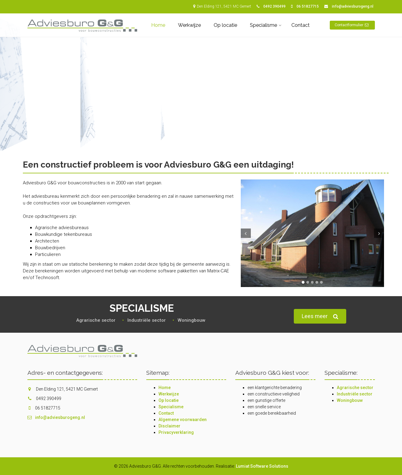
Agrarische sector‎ (96, 320)
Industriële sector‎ (146, 320)
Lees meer (320, 316)
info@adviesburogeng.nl (352, 6)
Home (158, 25)
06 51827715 (308, 6)
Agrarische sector (355, 387)
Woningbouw (350, 400)
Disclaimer (169, 426)
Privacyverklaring (176, 432)
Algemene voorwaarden (182, 419)
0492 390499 (274, 6)
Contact (300, 25)
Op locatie (225, 25)
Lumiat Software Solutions (262, 466)
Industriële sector (354, 394)
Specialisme (263, 25)
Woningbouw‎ (191, 320)
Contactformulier (352, 25)
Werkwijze (189, 25)
